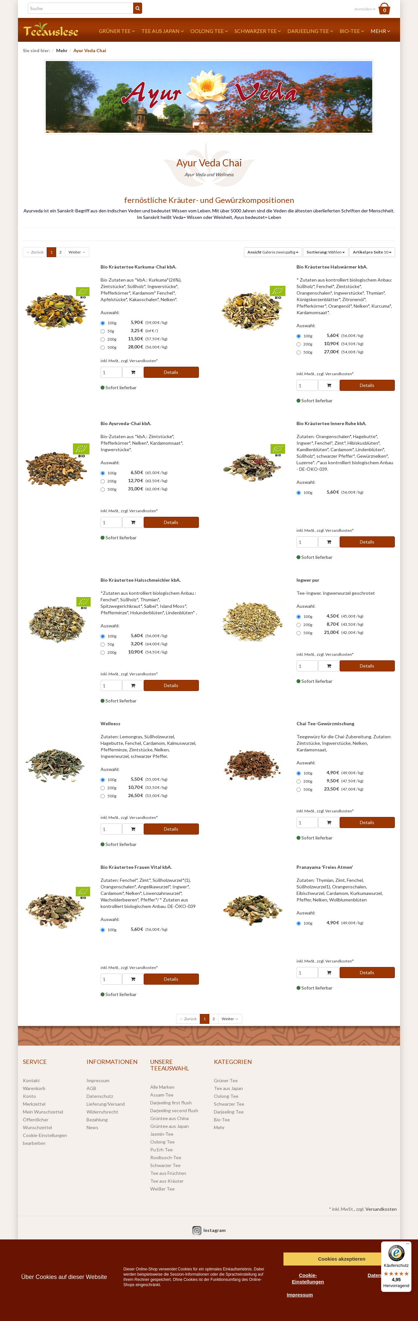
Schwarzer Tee (257, 31)
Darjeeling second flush (174, 1110)
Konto (29, 1096)
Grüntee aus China (169, 1118)
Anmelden (365, 9)
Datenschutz (100, 1096)
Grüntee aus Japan (169, 1126)
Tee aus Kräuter (167, 1181)
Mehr (380, 31)
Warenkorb (34, 1088)
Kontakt (31, 1080)
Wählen (326, 252)
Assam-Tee (161, 1095)
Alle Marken (162, 1087)
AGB (91, 1088)
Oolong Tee (209, 31)
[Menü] (407, 1245)
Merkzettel (34, 1104)
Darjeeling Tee (310, 31)
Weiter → (77, 252)
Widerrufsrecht (102, 1111)
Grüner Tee (117, 31)
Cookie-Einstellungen (308, 1278)
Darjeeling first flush (171, 1102)
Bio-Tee (352, 31)
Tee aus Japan (162, 31)
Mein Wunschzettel (43, 1111)
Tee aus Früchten (168, 1173)
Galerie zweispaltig (273, 252)
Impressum (98, 1080)
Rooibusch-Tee (165, 1157)
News (92, 1127)
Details (171, 372)
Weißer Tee (162, 1188)
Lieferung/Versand (106, 1104)
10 (372, 252)
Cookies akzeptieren (341, 1259)
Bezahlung (97, 1119)
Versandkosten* (143, 360)
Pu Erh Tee (161, 1149)
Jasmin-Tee (161, 1134)
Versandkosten (381, 1209)
